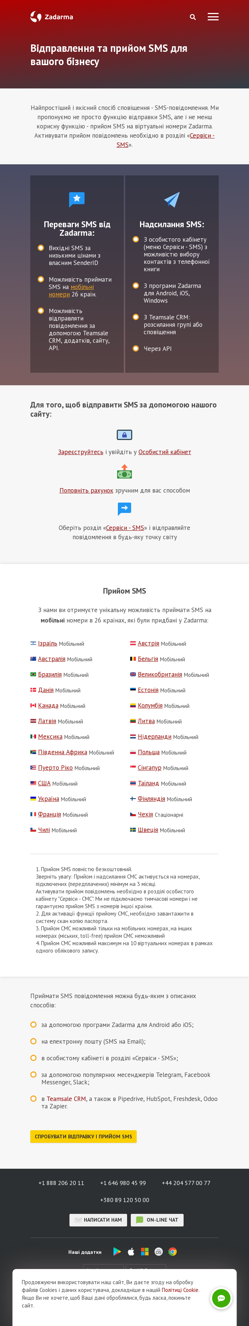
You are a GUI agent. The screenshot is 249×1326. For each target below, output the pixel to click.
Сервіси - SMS (125, 528)
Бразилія (46, 674)
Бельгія (144, 659)
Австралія (47, 659)
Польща (145, 752)
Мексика (46, 737)
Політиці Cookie (180, 1289)
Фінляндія (147, 799)
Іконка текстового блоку (124, 435)
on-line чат (157, 1220)
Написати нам (98, 1220)
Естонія (144, 690)
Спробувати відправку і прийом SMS (83, 1136)
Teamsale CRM (66, 1099)
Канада (44, 705)
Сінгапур (145, 768)
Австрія (144, 643)
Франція (45, 814)
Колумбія (146, 705)
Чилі (40, 830)
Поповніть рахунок (86, 490)
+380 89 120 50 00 (124, 1200)
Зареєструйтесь (80, 452)
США (40, 783)
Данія (42, 690)
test (77, 199)
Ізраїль (43, 643)
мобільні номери (71, 290)
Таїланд (144, 783)
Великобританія (156, 674)
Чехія (141, 814)
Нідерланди (150, 737)
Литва (142, 721)
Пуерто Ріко (51, 768)
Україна (44, 799)
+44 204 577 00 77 (186, 1182)
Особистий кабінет (165, 452)
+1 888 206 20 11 (61, 1182)
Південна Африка (58, 752)
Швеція (144, 830)
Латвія (43, 721)
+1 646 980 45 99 (123, 1182)
